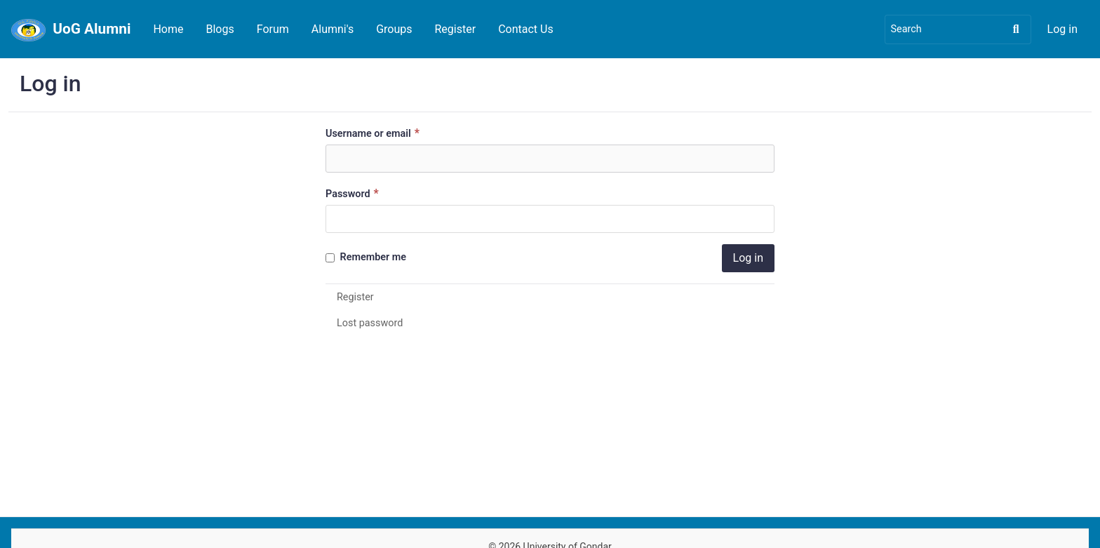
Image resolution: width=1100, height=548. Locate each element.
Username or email (374, 133)
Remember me (366, 257)
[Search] (958, 29)
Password (354, 193)
